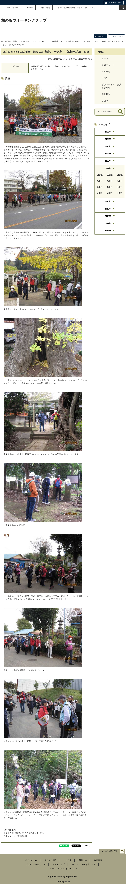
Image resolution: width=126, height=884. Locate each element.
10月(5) (120, 175)
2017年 (108, 223)
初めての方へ (31, 860)
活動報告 (55, 41)
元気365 (67, 882)
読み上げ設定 (118, 36)
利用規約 (83, 860)
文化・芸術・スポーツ (72, 41)
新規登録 (30, 8)
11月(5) (110, 175)
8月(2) (109, 181)
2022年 (108, 161)
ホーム (105, 58)
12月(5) (99, 175)
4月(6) (119, 187)
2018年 (108, 216)
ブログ (105, 101)
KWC (44, 41)
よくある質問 (50, 860)
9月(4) (99, 181)
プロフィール (108, 65)
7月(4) (119, 181)
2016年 (108, 231)
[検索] (120, 111)
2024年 (108, 146)
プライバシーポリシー (36, 864)
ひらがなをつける (115, 3)
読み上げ (101, 36)
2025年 (108, 139)
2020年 (108, 201)
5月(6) (109, 187)
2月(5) (109, 193)
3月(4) (99, 193)
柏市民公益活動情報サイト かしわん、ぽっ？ (18, 41)
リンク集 (67, 860)
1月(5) (119, 193)
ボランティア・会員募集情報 (111, 86)
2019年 (108, 209)
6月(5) (99, 187)
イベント (106, 78)
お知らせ (106, 71)
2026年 (108, 132)
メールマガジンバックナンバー (63, 869)
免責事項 (98, 860)
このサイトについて (12, 8)
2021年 (108, 168)
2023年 (108, 154)
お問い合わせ (45, 8)
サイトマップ (59, 864)
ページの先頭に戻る (109, 851)
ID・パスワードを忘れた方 (83, 864)
